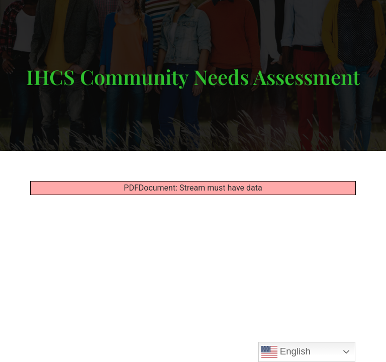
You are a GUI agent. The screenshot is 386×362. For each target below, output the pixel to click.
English (286, 352)
